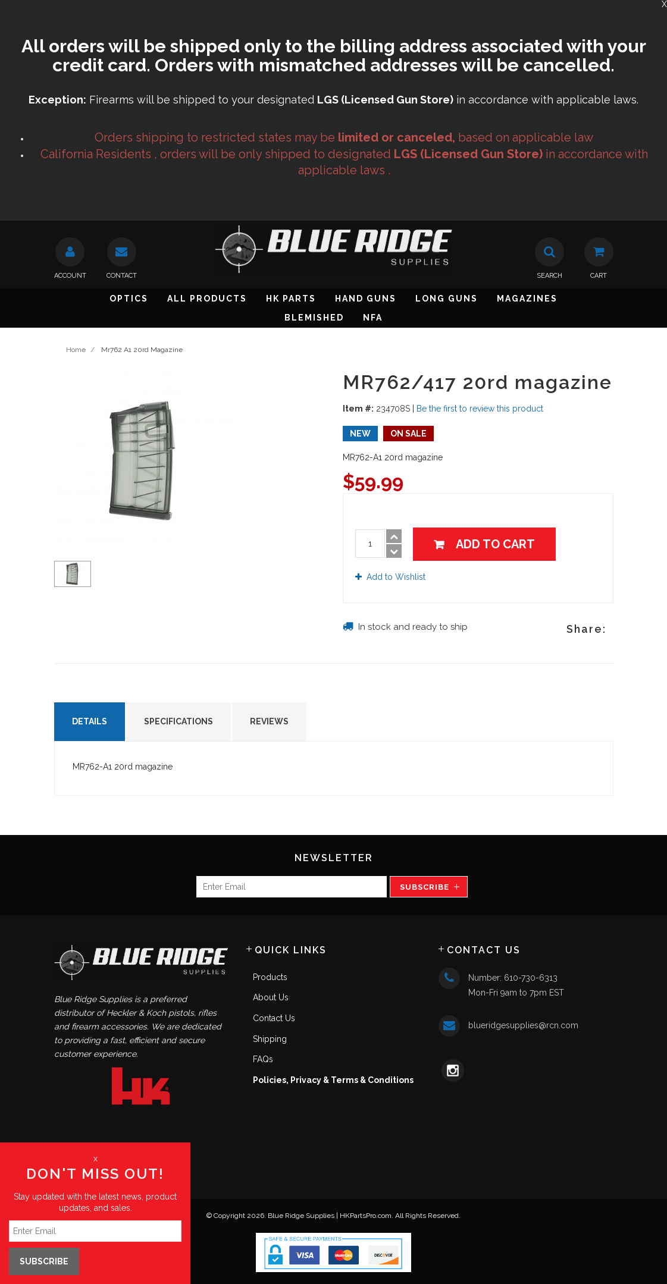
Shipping (270, 1039)
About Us (271, 997)
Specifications (178, 721)
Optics (128, 298)
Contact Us (274, 1018)
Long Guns (446, 298)
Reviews (269, 721)
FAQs (263, 1059)
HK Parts (291, 298)
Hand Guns (365, 298)
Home (76, 350)
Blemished (314, 317)
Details (89, 721)
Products (270, 977)
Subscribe (424, 887)
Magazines (527, 298)
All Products (207, 298)
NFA (373, 317)
